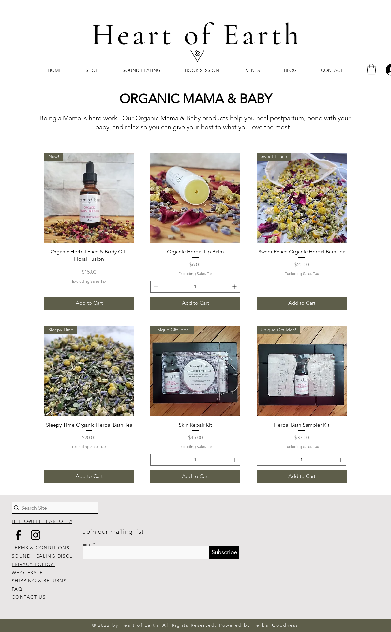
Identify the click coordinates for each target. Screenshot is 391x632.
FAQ (17, 589)
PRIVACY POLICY (33, 564)
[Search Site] (52, 508)
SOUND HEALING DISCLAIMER (50, 556)
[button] (371, 69)
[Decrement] (155, 286)
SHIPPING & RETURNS (39, 581)
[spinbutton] (195, 286)
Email (87, 544)
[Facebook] (18, 535)
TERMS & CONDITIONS (40, 548)
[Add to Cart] (89, 303)
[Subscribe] (224, 552)
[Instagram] (35, 535)
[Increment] (235, 286)
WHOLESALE (27, 572)
